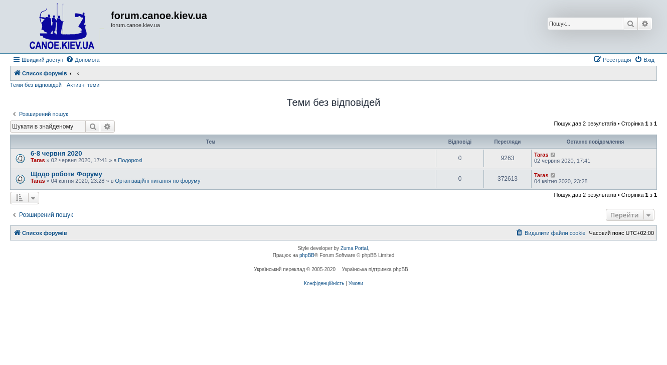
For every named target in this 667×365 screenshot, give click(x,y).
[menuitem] (82, 60)
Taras (38, 160)
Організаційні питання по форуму (158, 181)
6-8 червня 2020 (56, 153)
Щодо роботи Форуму (66, 174)
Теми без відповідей (36, 85)
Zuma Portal (354, 248)
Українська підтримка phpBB (375, 269)
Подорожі (130, 160)
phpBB (306, 255)
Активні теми (83, 85)
